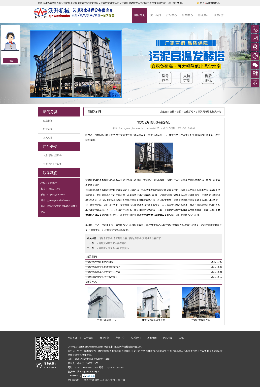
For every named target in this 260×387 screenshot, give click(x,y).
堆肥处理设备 (120, 238)
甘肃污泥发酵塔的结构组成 (99, 262)
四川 (102, 380)
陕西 (86, 380)
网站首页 (139, 15)
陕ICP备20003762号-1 (88, 371)
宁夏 (123, 380)
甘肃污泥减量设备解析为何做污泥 (102, 267)
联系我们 (219, 15)
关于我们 (155, 15)
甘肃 (91, 380)
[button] (240, 63)
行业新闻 (47, 129)
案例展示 (203, 15)
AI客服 (10, 61)
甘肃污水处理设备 (52, 164)
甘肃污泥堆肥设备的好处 (208, 111)
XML (181, 338)
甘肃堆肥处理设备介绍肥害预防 (112, 248)
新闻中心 (187, 15)
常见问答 (47, 137)
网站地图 (167, 338)
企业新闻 (47, 120)
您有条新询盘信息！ (209, 3)
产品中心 (171, 15)
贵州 (112, 380)
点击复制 (108, 347)
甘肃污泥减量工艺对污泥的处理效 (102, 272)
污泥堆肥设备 (106, 238)
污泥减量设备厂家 (151, 238)
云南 (117, 380)
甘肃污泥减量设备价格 (153, 320)
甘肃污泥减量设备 (89, 3)
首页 (179, 111)
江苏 (107, 380)
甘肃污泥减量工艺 (106, 320)
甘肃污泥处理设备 (52, 155)
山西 (97, 380)
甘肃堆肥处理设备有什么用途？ (101, 277)
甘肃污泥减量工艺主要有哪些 (111, 243)
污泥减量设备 (135, 238)
